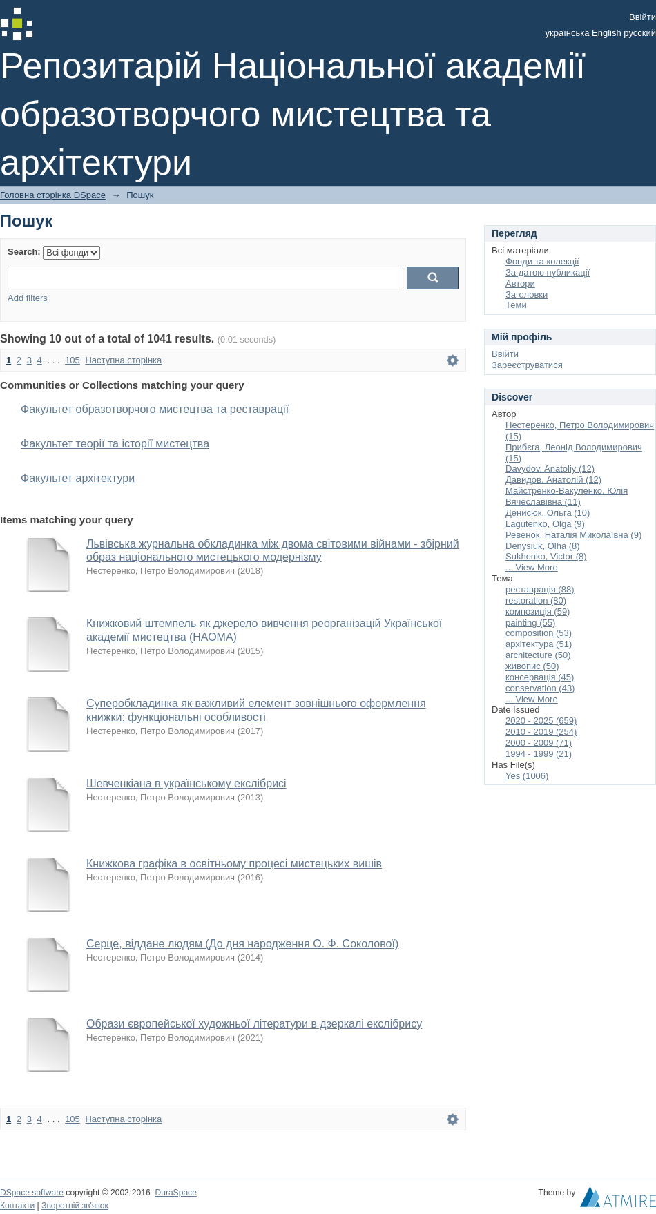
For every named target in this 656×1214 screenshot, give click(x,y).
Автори (520, 283)
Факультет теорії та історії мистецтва (115, 444)
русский (640, 33)
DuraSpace (175, 1192)
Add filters (28, 298)
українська (568, 33)
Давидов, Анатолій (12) (553, 479)
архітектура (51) (538, 644)
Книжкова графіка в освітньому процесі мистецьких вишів (234, 863)
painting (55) (530, 622)
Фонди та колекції (542, 261)
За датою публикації (547, 272)
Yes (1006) (526, 776)
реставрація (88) (539, 589)
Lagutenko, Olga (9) (545, 524)
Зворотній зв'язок (74, 1206)
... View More (531, 567)
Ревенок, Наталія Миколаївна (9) (573, 535)
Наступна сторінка (123, 360)
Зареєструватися (527, 365)
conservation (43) (540, 688)
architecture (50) (538, 655)
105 (72, 360)
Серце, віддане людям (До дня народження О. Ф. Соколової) (242, 944)
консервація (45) (539, 677)
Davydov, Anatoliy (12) (550, 468)
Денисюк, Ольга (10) (547, 513)
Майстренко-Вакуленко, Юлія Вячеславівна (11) (566, 496)
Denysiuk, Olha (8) (542, 546)
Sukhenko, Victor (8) (546, 556)
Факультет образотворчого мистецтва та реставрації (155, 409)
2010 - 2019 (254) (541, 731)
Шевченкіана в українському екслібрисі (186, 783)
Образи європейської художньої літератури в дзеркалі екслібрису (254, 1024)
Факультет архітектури (78, 478)
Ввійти (642, 17)
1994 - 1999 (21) (538, 754)
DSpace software (32, 1192)
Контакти (17, 1206)
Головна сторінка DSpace (53, 195)
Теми (516, 305)
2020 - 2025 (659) (541, 720)
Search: (24, 252)
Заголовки (526, 294)
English (606, 33)
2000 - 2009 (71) (538, 743)
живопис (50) (532, 666)
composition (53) (538, 633)
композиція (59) (537, 611)
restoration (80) (535, 600)
